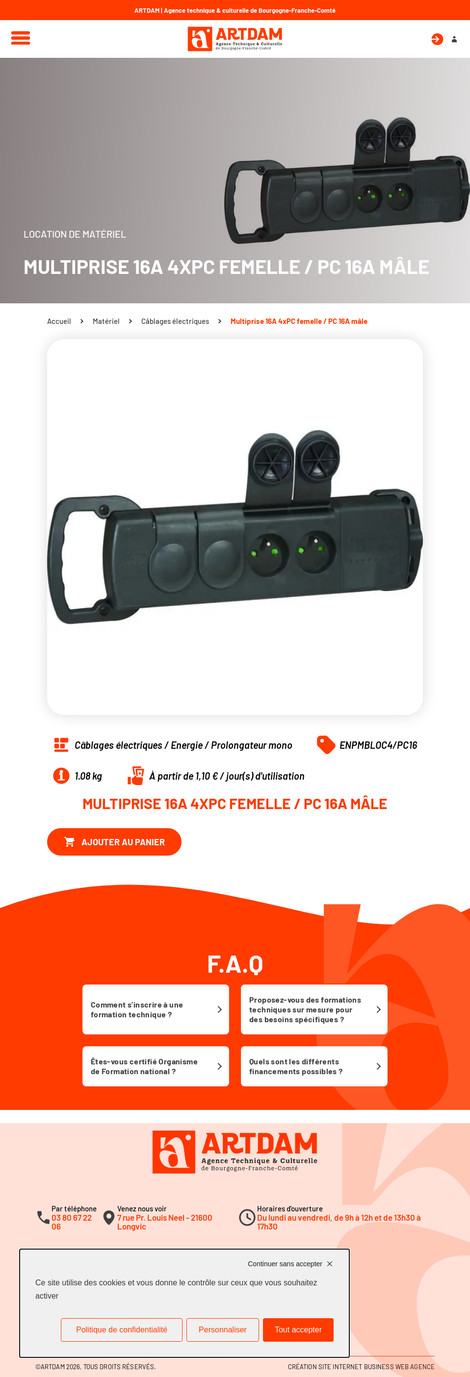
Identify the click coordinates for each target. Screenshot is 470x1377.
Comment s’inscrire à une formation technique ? (137, 1009)
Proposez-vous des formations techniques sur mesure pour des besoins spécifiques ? (305, 1009)
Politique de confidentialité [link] (121, 1330)
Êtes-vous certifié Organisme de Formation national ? (144, 1066)
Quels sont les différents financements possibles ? (296, 1066)
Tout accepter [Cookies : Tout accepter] (298, 1330)
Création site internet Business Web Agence (361, 1367)
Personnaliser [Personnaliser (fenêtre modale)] (223, 1330)
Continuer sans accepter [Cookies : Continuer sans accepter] (285, 1264)
